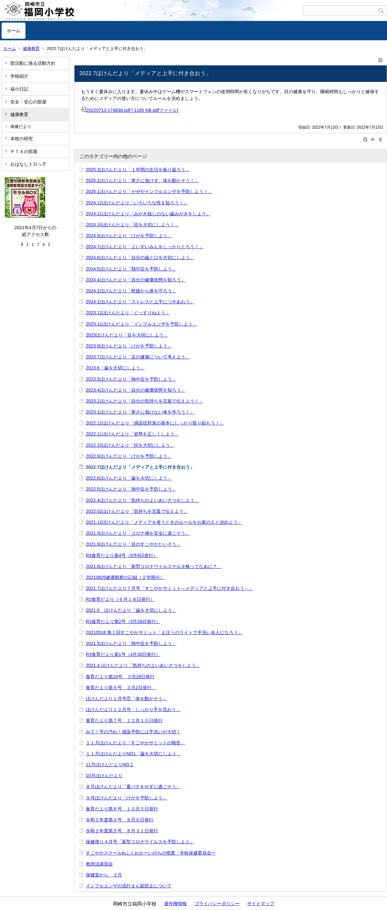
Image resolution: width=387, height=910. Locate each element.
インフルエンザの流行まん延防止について (129, 885)
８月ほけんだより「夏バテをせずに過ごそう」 (133, 786)
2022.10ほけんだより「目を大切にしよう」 (130, 445)
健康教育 (31, 48)
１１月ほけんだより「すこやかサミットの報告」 (135, 742)
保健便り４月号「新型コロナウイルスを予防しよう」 (140, 841)
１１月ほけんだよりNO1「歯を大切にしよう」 (133, 753)
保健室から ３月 (104, 874)
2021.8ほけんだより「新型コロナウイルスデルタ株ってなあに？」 (154, 566)
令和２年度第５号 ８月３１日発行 (122, 830)
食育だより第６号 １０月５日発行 (122, 808)
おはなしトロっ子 (28, 164)
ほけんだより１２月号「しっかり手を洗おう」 (133, 709)
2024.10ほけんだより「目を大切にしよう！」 (132, 224)
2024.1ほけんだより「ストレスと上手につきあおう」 (140, 301)
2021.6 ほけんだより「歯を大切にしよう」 (131, 610)
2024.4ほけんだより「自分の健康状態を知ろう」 (135, 279)
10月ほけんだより (104, 775)
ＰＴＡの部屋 (23, 151)
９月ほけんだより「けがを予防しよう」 (126, 797)
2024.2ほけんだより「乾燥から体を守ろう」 (131, 290)
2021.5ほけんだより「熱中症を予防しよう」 (131, 643)
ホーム (13, 30)
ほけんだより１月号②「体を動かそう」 (126, 698)
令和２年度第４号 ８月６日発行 (120, 819)
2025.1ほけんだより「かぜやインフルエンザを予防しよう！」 (149, 191)
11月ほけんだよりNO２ (110, 764)
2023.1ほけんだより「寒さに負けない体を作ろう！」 (140, 412)
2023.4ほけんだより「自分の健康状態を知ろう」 (135, 390)
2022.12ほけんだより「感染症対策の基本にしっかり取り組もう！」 (155, 423)
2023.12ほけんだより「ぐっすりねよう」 (128, 312)
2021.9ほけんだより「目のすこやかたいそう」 (133, 544)
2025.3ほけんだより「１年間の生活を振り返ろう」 (138, 169)
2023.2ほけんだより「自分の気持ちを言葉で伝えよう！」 (144, 401)
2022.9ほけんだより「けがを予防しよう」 (129, 456)
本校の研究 (21, 138)
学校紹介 (19, 76)
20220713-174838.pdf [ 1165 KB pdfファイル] (129, 110)
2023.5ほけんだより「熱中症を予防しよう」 (131, 379)
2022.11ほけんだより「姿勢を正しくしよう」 (132, 433)
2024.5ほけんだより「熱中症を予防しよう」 (131, 268)
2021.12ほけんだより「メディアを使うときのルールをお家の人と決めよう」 (164, 522)
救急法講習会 (99, 863)
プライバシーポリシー (217, 903)
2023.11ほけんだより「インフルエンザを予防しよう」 (141, 324)
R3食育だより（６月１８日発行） (120, 599)
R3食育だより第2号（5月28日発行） (123, 621)
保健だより (20, 126)
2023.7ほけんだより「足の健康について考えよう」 (138, 356)
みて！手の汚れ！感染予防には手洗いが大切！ (133, 731)
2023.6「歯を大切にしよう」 (115, 367)
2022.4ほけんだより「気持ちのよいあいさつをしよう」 (142, 500)
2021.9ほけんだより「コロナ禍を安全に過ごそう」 (138, 533)
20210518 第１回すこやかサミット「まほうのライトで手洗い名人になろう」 (164, 632)
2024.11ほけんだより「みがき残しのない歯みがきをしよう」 (148, 213)
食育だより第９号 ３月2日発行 (121, 687)
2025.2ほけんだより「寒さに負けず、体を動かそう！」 (142, 180)
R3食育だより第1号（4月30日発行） (123, 654)
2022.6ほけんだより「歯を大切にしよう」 (129, 478)
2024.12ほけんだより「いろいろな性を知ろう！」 (137, 202)
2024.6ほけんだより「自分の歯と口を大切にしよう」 (140, 257)
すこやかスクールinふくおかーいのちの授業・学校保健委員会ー (151, 853)
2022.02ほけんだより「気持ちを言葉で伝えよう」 (137, 511)
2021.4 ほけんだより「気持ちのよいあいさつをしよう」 (143, 665)
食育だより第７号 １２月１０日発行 (124, 720)
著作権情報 (175, 903)
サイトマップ (260, 903)
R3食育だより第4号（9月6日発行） (122, 555)
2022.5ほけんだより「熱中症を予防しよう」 (131, 489)
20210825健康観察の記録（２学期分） (125, 577)
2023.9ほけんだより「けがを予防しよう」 (129, 345)
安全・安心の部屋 (28, 101)
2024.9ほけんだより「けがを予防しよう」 (129, 235)
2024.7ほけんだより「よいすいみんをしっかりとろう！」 (144, 246)
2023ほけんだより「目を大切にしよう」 (127, 335)
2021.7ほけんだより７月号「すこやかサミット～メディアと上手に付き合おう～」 (169, 588)
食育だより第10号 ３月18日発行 (120, 676)
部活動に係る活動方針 (32, 63)
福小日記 (19, 89)
